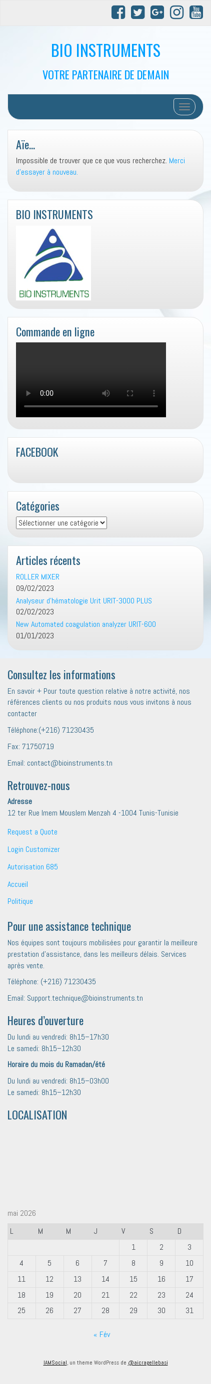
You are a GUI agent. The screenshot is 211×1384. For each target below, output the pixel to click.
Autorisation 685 (33, 866)
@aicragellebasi (148, 1362)
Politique (20, 901)
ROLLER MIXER (38, 576)
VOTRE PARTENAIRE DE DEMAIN (105, 74)
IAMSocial (55, 1362)
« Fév (102, 1334)
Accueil (18, 884)
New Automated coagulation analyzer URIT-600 (86, 624)
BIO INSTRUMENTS (105, 49)
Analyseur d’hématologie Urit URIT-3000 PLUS (84, 600)
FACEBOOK (37, 451)
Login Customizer (34, 849)
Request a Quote (33, 832)
